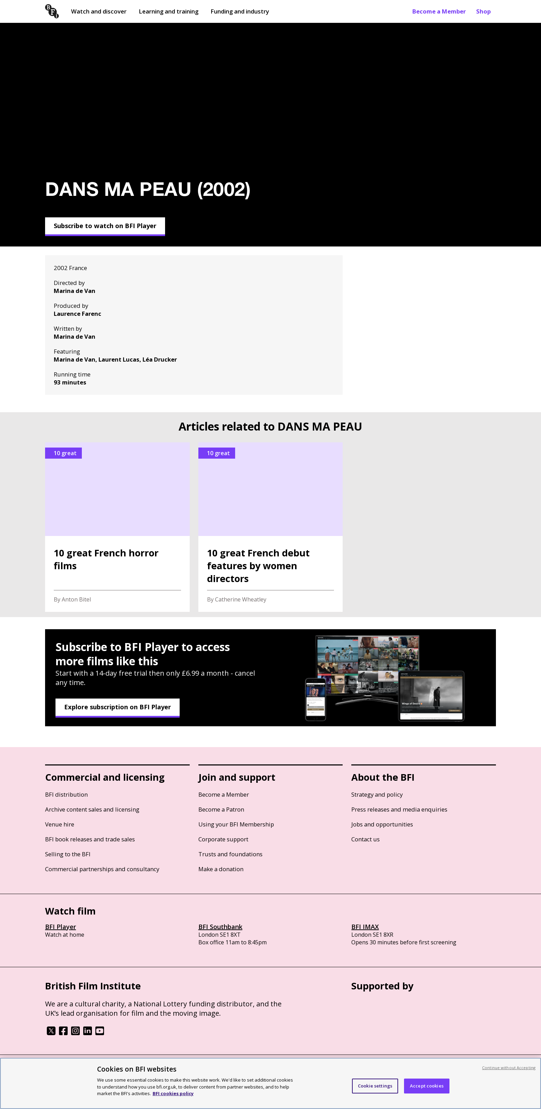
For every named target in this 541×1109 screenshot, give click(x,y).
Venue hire (59, 824)
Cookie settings (375, 1086)
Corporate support (223, 839)
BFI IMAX (365, 926)
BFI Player (60, 926)
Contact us (365, 839)
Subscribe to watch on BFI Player (105, 226)
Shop (483, 11)
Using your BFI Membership (236, 824)
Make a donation (220, 869)
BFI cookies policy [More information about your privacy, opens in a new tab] (173, 1093)
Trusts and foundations (230, 854)
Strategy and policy (377, 794)
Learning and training (168, 11)
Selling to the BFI (68, 854)
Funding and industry (240, 11)
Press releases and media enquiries (399, 809)
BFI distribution (66, 794)
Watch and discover (99, 11)
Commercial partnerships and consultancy (102, 869)
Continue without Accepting (508, 1067)
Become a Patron (221, 809)
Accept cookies (427, 1086)
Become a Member (439, 11)
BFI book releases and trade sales (90, 839)
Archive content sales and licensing (92, 809)
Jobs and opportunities (382, 824)
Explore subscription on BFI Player (117, 707)
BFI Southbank (220, 926)
